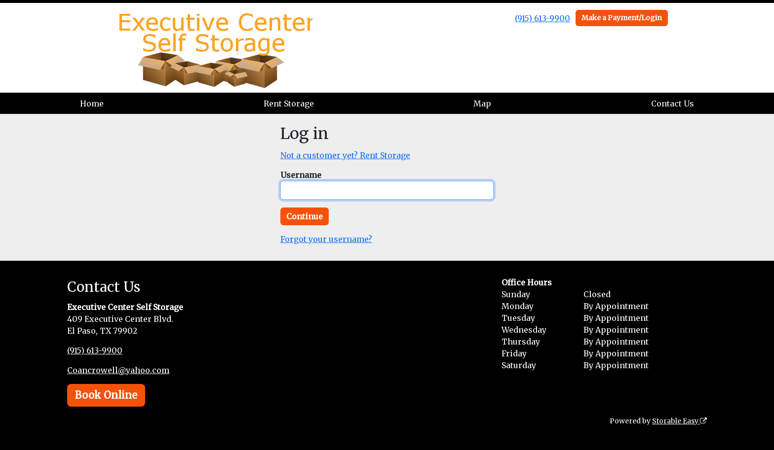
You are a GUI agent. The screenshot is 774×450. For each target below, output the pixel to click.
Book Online (106, 395)
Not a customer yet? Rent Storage (345, 155)
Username (300, 175)
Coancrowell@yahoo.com (118, 370)
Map (482, 103)
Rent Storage (289, 103)
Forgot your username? (326, 239)
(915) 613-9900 (542, 18)
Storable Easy (679, 420)
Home (92, 103)
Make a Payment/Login (621, 17)
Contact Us (672, 103)
